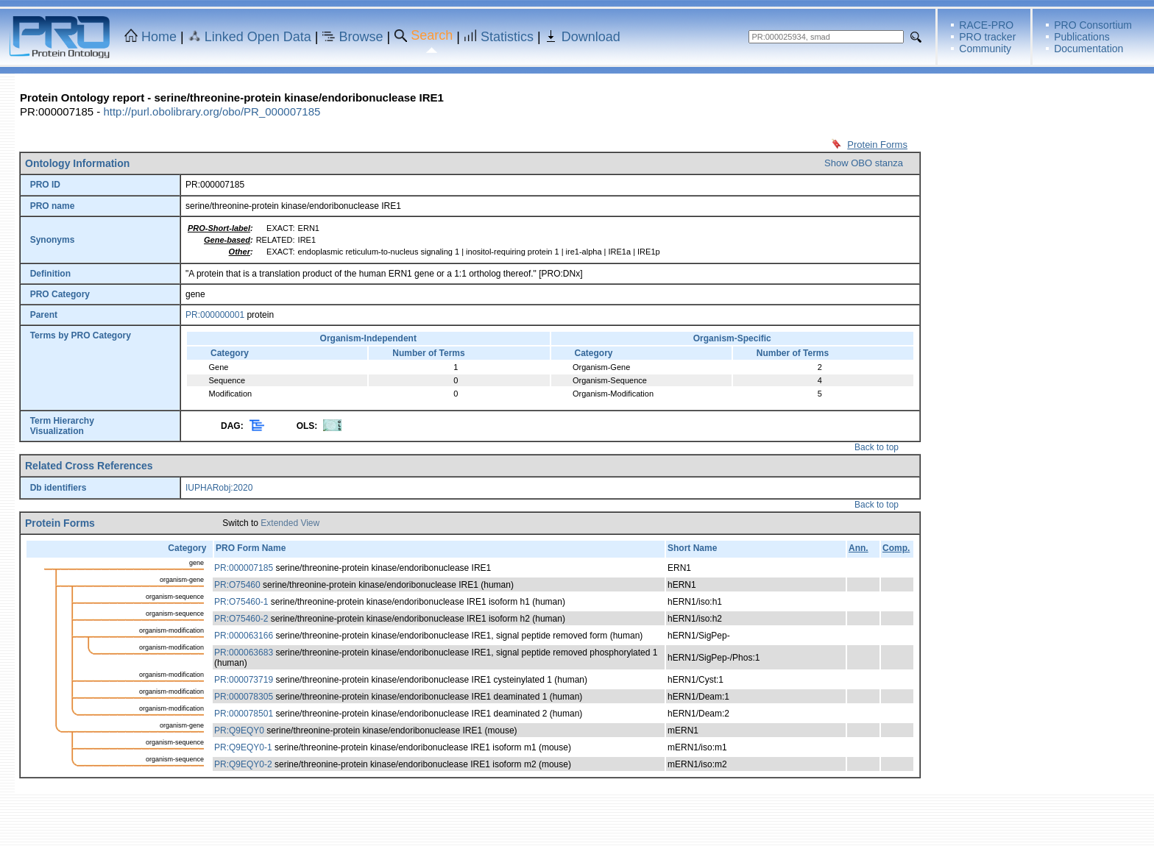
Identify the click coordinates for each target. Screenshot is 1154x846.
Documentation (1088, 48)
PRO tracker (987, 37)
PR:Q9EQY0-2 (243, 764)
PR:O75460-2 (241, 619)
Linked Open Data (258, 36)
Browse (361, 36)
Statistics (507, 36)
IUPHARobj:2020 (218, 488)
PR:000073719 (243, 680)
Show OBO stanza (863, 162)
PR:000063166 (243, 635)
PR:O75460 (237, 585)
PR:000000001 (214, 315)
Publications (1082, 37)
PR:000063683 (243, 652)
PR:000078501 (243, 713)
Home (159, 36)
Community (985, 48)
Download (591, 36)
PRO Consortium (1093, 25)
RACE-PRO (986, 25)
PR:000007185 (243, 568)
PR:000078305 (243, 697)
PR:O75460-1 (241, 602)
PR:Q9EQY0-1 (243, 747)
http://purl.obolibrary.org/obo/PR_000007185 (211, 111)
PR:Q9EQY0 (239, 730)
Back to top (876, 447)
